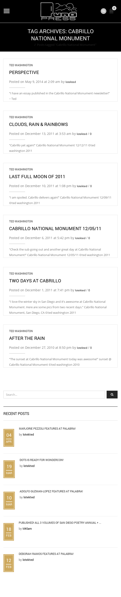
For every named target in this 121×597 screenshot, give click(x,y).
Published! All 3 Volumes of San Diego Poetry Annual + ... (60, 522)
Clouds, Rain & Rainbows (38, 124)
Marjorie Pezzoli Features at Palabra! (47, 428)
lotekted (71, 82)
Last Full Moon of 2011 (37, 176)
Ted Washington (21, 65)
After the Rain (27, 338)
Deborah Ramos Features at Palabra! (46, 554)
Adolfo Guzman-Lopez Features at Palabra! (51, 491)
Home (29, 45)
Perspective (24, 72)
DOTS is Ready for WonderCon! (41, 460)
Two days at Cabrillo (35, 281)
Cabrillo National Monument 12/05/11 (55, 228)
